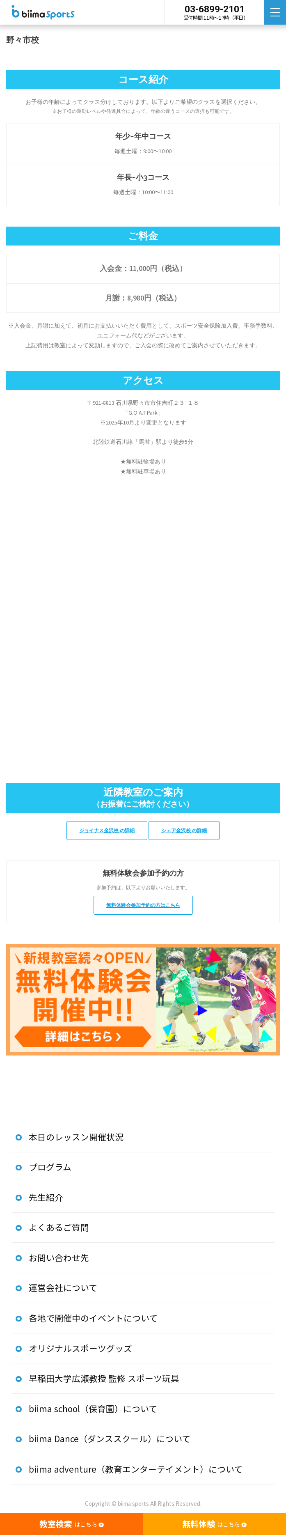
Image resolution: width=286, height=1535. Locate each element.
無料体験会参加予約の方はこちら (143, 905)
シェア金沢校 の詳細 (186, 830)
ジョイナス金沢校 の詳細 (105, 830)
